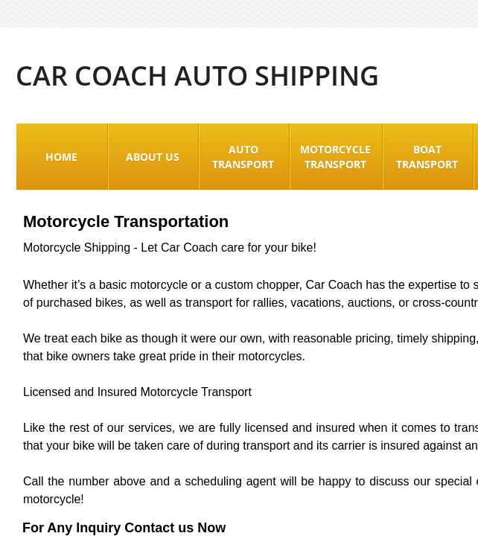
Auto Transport (243, 156)
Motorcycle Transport (335, 156)
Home (61, 157)
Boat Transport (427, 156)
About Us (152, 157)
